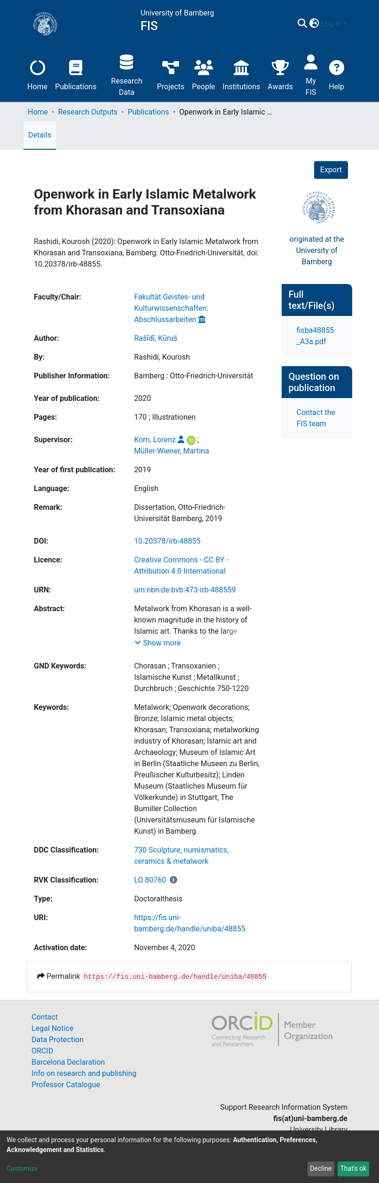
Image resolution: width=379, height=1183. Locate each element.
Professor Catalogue (66, 1084)
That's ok (353, 1168)
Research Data (126, 74)
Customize (22, 1168)
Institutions (241, 74)
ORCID (42, 1050)
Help (336, 74)
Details (39, 135)
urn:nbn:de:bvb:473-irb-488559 (185, 589)
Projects (171, 74)
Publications (75, 74)
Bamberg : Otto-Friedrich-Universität (193, 375)
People (203, 74)
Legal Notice (52, 1028)
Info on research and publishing (84, 1073)
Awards (280, 74)
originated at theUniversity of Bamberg (317, 250)
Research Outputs (88, 112)
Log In (331, 23)
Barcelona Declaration (68, 1062)
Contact (45, 1017)
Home (37, 74)
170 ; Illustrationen (165, 417)
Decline (321, 1168)
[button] (314, 24)
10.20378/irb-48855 (167, 541)
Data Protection (58, 1039)
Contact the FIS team (316, 418)
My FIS (311, 74)
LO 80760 (150, 880)
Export (331, 169)
